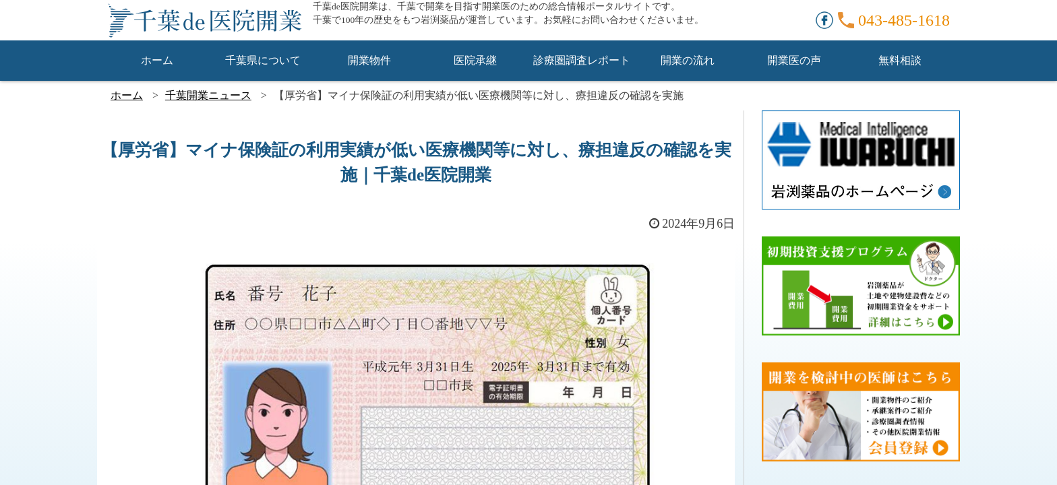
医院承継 (475, 60)
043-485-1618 (904, 20)
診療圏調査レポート (581, 60)
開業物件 (369, 60)
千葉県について (263, 60)
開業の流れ (688, 60)
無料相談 (900, 60)
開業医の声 (794, 60)
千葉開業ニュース (208, 95)
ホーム (157, 60)
